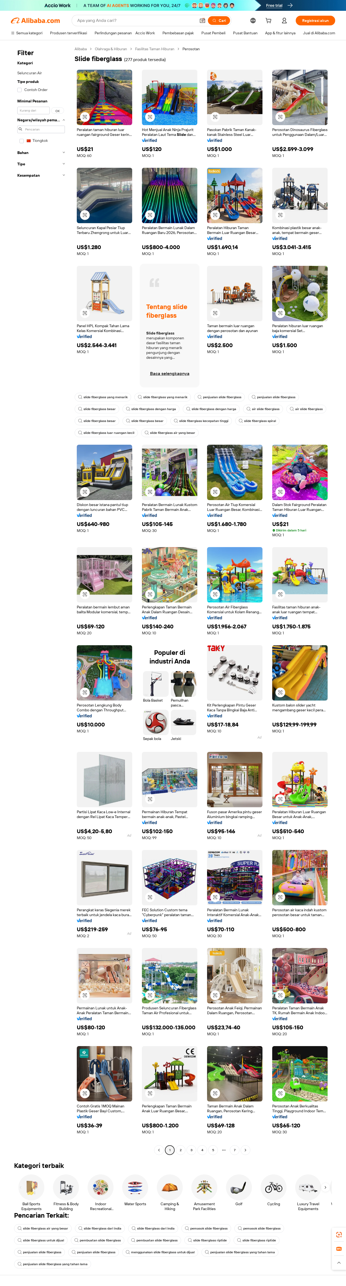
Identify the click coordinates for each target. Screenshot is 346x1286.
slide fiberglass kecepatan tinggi (201, 421)
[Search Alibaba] (136, 21)
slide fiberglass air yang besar (170, 433)
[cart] (269, 21)
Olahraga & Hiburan (111, 49)
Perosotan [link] (191, 49)
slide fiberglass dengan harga (151, 409)
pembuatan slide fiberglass (97, 1240)
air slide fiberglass (263, 409)
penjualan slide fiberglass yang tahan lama (240, 1252)
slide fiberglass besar (97, 409)
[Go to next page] (245, 1150)
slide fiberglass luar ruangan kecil (106, 433)
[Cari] (219, 20)
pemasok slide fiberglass (206, 1228)
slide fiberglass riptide (207, 1240)
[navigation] (41, 600)
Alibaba (81, 49)
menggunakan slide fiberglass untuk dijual (160, 1252)
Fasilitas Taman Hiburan (154, 49)
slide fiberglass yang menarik (103, 397)
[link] (339, 1235)
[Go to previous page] (159, 1150)
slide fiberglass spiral (257, 421)
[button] (202, 20)
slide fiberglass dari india (99, 1228)
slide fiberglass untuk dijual (41, 1240)
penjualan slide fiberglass (219, 397)
